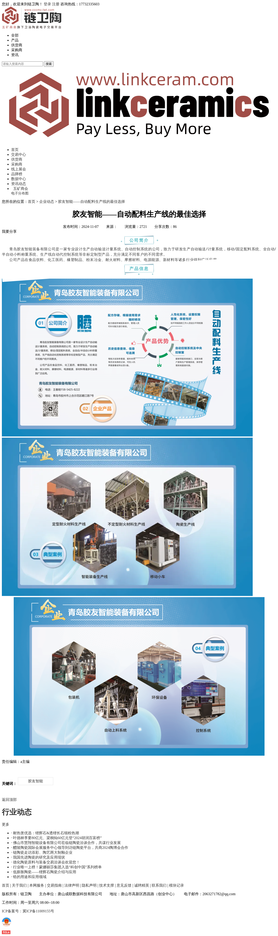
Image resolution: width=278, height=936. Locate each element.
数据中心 (18, 179)
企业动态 (46, 202)
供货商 (16, 45)
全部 (15, 35)
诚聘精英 (141, 885)
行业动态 (17, 812)
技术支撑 (106, 885)
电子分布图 (20, 193)
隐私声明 (89, 885)
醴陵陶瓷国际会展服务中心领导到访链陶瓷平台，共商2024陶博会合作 (70, 848)
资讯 (15, 55)
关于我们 (19, 885)
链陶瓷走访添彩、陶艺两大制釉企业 (42, 852)
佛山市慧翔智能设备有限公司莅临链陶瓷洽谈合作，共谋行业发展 (67, 843)
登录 (47, 4)
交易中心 (18, 154)
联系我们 (159, 885)
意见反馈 (124, 885)
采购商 (16, 50)
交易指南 (54, 885)
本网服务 (36, 885)
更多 (5, 824)
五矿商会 (20, 189)
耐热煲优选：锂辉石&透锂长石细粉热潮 (46, 833)
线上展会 (18, 169)
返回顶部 (9, 800)
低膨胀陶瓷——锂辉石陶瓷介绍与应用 (44, 872)
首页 (15, 150)
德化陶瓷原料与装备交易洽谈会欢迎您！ (46, 862)
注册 (55, 4)
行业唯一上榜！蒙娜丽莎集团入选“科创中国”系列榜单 (57, 867)
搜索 (49, 64)
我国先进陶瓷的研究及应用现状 (39, 857)
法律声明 (71, 885)
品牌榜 (16, 174)
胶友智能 (35, 781)
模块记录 (176, 885)
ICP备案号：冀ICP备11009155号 (28, 911)
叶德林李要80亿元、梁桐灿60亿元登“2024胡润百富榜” (57, 838)
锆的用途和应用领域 (29, 877)
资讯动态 (18, 184)
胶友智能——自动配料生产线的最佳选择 (91, 202)
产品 (15, 40)
